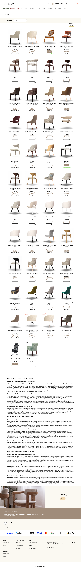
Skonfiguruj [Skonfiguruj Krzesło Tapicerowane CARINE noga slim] (15, 250)
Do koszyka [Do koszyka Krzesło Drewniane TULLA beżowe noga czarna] (66, 165)
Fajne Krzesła (6, 10)
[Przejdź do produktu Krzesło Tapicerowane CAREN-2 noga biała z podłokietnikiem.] (15, 293)
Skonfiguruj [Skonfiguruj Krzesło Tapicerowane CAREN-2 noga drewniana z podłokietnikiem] (32, 278)
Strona (70, 370)
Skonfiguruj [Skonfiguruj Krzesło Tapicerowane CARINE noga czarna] (32, 250)
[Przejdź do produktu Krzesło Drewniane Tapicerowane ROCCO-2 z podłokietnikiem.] (32, 94)
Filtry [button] (16, 20)
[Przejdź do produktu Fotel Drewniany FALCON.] (66, 321)
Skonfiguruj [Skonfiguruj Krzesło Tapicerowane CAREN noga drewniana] (32, 136)
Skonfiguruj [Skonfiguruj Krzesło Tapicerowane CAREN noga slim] (32, 307)
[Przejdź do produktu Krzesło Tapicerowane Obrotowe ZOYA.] (15, 208)
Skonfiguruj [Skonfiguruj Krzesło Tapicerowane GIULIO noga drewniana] (49, 193)
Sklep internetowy (40, 566)
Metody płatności (18, 542)
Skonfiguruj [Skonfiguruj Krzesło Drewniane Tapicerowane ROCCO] (15, 108)
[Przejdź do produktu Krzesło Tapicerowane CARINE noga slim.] (15, 236)
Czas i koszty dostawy (19, 545)
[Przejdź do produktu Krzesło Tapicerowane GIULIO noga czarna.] (15, 37)
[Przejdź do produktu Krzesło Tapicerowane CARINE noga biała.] (66, 208)
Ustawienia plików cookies (33, 548)
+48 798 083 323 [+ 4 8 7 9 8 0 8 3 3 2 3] (59, 3)
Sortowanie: (71, 23)
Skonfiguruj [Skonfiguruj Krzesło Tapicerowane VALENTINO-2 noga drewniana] (66, 108)
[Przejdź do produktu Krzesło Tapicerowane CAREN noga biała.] (15, 321)
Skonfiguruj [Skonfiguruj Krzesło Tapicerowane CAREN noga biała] (15, 335)
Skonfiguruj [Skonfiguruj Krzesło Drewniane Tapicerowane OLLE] (66, 51)
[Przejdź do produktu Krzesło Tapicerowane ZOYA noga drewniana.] (32, 151)
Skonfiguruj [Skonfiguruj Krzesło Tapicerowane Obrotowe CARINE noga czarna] (49, 221)
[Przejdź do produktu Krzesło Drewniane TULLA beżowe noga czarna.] (66, 151)
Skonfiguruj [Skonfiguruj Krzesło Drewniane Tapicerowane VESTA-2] (66, 79)
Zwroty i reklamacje (19, 548)
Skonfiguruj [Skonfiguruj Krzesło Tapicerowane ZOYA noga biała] (32, 221)
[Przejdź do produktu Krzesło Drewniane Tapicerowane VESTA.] (66, 236)
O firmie (4, 545)
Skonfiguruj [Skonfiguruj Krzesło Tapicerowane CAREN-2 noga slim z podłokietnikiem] (66, 278)
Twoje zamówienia (6, 553)
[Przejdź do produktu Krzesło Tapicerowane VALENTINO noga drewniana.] (49, 94)
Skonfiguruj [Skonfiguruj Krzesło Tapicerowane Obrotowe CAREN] (49, 307)
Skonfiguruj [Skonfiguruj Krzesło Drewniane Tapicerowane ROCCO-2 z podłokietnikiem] (32, 108)
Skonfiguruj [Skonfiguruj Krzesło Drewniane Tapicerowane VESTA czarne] (15, 278)
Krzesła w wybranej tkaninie (33, 542)
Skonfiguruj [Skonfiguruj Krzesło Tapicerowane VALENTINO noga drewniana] (49, 108)
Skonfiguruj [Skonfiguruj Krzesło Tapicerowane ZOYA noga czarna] (15, 136)
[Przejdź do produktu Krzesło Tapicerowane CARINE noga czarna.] (32, 236)
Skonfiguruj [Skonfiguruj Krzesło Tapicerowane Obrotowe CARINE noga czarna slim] (32, 335)
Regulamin (31, 545)
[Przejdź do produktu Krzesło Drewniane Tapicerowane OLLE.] (66, 37)
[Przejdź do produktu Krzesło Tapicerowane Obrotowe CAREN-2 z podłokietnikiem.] (49, 264)
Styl (9, 10)
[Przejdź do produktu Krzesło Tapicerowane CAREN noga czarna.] (66, 293)
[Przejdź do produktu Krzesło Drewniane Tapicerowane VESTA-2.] (66, 66)
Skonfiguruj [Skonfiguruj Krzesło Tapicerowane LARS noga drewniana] (49, 250)
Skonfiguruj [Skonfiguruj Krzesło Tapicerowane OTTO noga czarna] (66, 136)
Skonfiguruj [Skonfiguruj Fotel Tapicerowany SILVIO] (32, 363)
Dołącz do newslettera (53, 513)
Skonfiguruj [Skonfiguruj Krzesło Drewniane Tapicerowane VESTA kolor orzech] (15, 193)
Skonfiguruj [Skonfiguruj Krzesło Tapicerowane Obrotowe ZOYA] (15, 221)
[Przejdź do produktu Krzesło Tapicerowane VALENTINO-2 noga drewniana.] (66, 94)
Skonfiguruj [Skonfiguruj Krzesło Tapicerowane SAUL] (15, 79)
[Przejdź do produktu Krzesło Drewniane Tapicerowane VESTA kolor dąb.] (32, 179)
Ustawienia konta (5, 555)
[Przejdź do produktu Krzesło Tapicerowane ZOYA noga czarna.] (15, 122)
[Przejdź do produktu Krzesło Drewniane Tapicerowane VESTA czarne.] (15, 264)
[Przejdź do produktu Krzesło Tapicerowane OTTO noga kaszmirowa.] (32, 66)
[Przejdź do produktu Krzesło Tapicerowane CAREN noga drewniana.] (32, 122)
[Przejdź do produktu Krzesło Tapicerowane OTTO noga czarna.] (66, 122)
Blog (3, 544)
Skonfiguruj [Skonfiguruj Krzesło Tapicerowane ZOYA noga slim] (66, 193)
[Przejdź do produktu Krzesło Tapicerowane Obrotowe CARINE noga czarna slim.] (32, 321)
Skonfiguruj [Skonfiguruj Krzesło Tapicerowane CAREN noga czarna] (66, 307)
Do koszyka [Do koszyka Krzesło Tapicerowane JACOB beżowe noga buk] (49, 51)
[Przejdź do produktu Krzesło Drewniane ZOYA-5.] (49, 151)
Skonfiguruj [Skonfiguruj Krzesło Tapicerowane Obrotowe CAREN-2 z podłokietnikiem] (49, 278)
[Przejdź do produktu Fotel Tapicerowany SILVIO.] (32, 350)
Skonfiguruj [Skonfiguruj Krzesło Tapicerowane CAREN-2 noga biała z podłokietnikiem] (15, 307)
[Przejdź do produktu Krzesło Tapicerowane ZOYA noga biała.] (32, 208)
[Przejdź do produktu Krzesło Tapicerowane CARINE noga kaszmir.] (49, 321)
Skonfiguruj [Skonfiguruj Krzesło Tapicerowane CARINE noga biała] (66, 221)
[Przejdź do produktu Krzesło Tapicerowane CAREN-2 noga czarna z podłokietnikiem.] (49, 122)
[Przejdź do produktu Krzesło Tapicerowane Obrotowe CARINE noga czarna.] (49, 208)
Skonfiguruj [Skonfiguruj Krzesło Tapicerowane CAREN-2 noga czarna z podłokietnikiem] (49, 136)
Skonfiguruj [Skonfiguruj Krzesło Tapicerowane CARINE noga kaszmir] (49, 335)
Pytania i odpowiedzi (32, 544)
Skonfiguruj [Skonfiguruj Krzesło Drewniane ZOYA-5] (49, 165)
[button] (49, 4)
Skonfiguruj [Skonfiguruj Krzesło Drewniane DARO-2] (49, 79)
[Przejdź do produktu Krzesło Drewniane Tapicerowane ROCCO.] (15, 94)
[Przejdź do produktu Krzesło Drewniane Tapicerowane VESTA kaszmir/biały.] (15, 151)
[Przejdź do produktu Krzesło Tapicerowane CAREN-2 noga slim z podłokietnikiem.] (66, 264)
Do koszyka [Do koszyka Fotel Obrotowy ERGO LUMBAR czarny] (15, 363)
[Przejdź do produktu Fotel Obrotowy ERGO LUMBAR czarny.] (15, 350)
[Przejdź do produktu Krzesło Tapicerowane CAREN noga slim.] (32, 293)
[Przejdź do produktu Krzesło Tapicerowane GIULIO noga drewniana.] (49, 179)
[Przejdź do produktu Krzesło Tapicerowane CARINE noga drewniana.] (32, 37)
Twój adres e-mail (49, 511)
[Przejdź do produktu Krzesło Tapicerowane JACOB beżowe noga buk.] (49, 37)
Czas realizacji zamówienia (20, 546)
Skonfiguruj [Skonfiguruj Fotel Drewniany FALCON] (66, 335)
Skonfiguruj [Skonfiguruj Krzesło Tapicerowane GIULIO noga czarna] (15, 51)
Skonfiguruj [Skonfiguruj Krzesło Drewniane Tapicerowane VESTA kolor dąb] (32, 193)
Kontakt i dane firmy (6, 542)
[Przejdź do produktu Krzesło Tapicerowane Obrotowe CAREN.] (49, 293)
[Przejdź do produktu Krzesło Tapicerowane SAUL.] (15, 66)
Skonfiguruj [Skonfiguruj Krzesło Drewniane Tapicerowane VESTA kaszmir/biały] (15, 165)
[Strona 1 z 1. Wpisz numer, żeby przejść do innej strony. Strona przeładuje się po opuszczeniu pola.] (72, 370)
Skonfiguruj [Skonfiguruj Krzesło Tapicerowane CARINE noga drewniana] (32, 51)
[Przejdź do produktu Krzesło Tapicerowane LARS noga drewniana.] (49, 236)
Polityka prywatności (32, 546)
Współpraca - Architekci (20, 544)
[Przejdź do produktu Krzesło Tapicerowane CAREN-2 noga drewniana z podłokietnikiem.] (32, 264)
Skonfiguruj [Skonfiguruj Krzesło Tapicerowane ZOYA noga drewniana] (32, 165)
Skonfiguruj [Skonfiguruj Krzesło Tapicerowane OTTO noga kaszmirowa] (32, 79)
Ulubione (4, 556)
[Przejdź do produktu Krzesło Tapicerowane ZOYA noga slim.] (66, 179)
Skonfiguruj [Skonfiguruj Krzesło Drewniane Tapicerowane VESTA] (66, 250)
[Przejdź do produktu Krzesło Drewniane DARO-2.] (49, 66)
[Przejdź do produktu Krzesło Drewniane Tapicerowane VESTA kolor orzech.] (15, 179)
